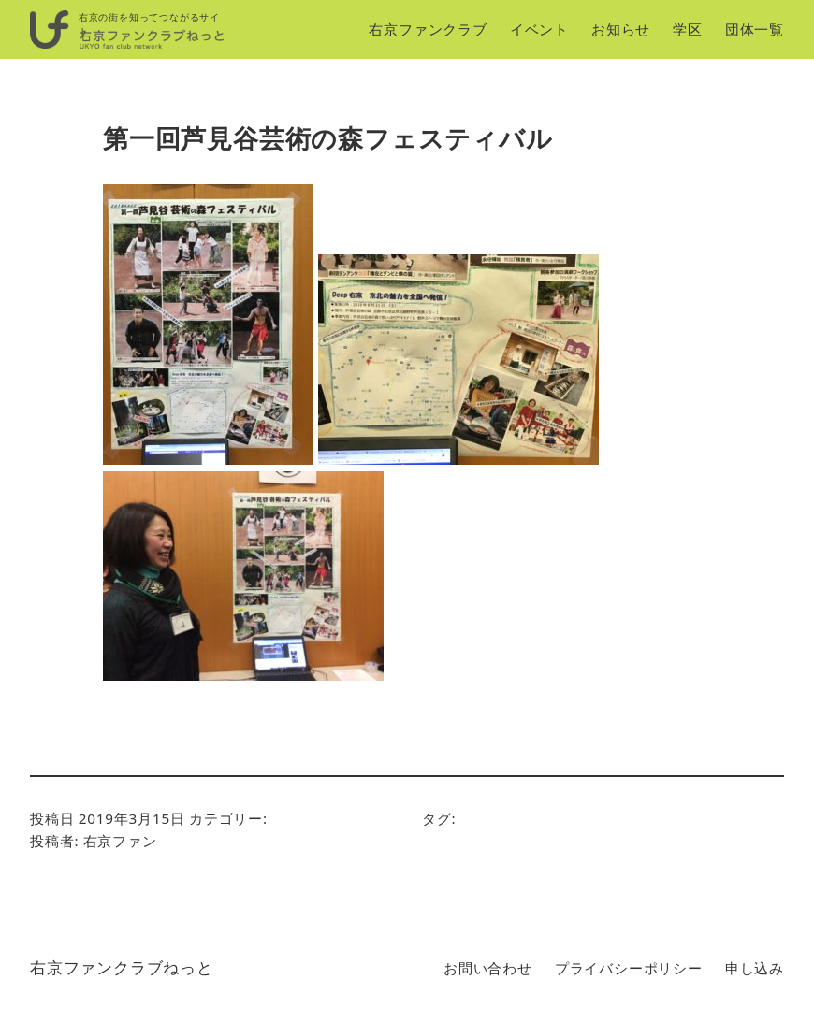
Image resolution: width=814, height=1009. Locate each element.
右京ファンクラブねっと (121, 967)
